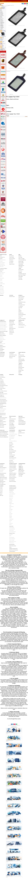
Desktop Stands (11, 420)
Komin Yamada (11, 540)
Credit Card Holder (21, 359)
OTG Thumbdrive (12, 478)
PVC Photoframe (11, 436)
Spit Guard (1, 269)
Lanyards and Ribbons (3, 268)
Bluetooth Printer (3, 328)
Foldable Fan (2, 382)
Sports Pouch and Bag (22, 275)
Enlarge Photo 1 (11, 94)
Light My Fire (11, 506)
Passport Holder (21, 370)
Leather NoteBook (12, 493)
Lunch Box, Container (3, 391)
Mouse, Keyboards (3, 335)
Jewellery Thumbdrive (12, 473)
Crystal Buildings (12, 528)
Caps (1, 255)
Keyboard (1, 336)
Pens (1, 416)
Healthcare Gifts (21, 320)
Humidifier (2, 386)
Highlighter (2, 474)
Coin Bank (1, 379)
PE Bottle (20, 311)
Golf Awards (11, 259)
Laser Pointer (11, 353)
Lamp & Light (2, 352)
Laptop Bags (20, 266)
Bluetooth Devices (3, 321)
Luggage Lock (21, 466)
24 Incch (1, 489)
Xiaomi (10, 524)
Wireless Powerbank (22, 424)
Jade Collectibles (12, 544)
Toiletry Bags (21, 276)
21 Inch (1, 488)
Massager (1, 392)
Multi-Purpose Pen (3, 424)
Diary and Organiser (3, 467)
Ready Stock (2, 430)
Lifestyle (1, 374)
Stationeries (2, 463)
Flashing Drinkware (22, 304)
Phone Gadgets (11, 424)
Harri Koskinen (11, 537)
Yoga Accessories (3, 414)
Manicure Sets (11, 446)
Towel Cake (2, 293)
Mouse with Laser (12, 356)
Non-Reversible (2, 265)
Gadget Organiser (21, 265)
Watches (1, 407)
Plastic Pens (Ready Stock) (4, 436)
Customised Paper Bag (22, 259)
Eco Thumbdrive (11, 470)
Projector (1, 341)
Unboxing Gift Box (3, 406)
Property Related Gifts (3, 400)
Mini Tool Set (11, 449)
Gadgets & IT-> (1, 12)
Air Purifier (2, 375)
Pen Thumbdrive (12, 480)
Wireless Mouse (2, 339)
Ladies (1, 389)
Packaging (1, 17)
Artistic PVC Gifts (12, 431)
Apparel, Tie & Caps (3, 254)
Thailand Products (12, 551)
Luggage (20, 268)
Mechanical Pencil (3, 421)
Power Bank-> (1, 19)
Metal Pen (1, 423)
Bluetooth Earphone (3, 324)
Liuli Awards (11, 261)
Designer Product (12, 533)
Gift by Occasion (12, 320)
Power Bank (20, 416)
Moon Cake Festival (12, 328)
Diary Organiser (2, 468)
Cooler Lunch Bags (21, 258)
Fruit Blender (21, 306)
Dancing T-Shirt (2, 272)
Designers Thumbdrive (13, 469)
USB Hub (1, 350)
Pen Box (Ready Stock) (3, 435)
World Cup (20, 435)
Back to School (11, 321)
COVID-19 (20, 321)
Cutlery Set (1, 23)
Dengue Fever (21, 322)
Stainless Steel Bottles (22, 314)
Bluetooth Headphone (3, 326)
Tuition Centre (11, 332)
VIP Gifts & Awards (12, 485)
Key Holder (20, 361)
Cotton (1, 275)
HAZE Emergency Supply (22, 325)
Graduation (11, 327)
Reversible (1, 266)
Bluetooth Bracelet (3, 322)
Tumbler (20, 317)
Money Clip (20, 364)
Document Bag (21, 261)
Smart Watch (2, 411)
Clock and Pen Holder (22, 356)
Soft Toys (1, 404)
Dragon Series (11, 503)
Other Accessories (21, 470)
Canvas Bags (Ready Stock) (4, 431)
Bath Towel (2, 286)
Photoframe (11, 496)
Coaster (20, 357)
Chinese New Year (12, 324)
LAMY (10, 505)
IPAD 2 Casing (11, 492)
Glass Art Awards (12, 258)
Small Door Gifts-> (1, 20)
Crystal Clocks (11, 530)
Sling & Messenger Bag (22, 273)
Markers (1, 420)
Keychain (10, 445)
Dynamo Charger (12, 421)
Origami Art (2, 395)
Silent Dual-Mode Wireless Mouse (3, 36)
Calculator (1, 464)
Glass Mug (20, 307)
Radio (1, 342)
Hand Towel (2, 290)
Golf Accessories (2, 384)
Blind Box (1, 10)
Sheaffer (10, 516)
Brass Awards (11, 255)
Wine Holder (20, 279)
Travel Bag (20, 277)
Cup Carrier (20, 303)
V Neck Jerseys (2, 283)
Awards (10, 254)
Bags (19, 254)
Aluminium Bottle (21, 296)
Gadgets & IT (2, 320)
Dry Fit (1, 276)
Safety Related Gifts (3, 403)
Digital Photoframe (3, 397)
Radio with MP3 (2, 343)
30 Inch (1, 492)
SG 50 (10, 535)
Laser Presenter (12, 352)
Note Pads (1, 480)
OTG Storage (11, 423)
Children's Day (11, 322)
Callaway (10, 499)
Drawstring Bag (21, 262)
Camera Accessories (12, 418)
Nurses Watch (2, 410)
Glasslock (10, 500)
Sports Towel (2, 292)
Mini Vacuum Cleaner (3, 478)
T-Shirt (1, 271)
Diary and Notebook (22, 360)
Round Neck (2, 278)
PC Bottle (20, 310)
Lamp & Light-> (1, 14)
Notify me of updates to (3, 49)
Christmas (11, 325)
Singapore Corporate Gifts (13, 548)
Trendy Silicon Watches (13, 441)
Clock (1, 378)
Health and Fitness (22, 324)
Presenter (11, 357)
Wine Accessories (3, 413)
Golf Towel (1, 289)
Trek (10, 521)
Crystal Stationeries (12, 531)
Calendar (1, 466)
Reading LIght (2, 355)
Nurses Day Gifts (21, 327)
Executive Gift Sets (3, 473)
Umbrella (1, 485)
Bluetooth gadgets (3, 325)
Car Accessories (2, 377)
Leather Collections (22, 352)
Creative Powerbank (22, 417)
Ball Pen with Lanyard (3, 417)
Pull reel (10, 453)
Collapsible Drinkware (22, 302)
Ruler (10, 439)
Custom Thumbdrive (12, 467)
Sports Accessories (22, 430)
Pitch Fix (10, 510)
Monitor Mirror (2, 334)
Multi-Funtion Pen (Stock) (4, 434)
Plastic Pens (2, 427)
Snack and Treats (12, 296)
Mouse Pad (2, 338)
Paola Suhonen (11, 542)
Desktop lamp (2, 353)
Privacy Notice (1, 39)
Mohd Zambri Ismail (12, 541)
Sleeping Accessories (2, 27)
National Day (11, 329)
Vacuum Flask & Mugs (22, 318)
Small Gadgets (11, 456)
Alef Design (11, 491)
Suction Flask (21, 315)
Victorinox (11, 523)
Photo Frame (2, 396)
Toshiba (10, 520)
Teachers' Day (11, 331)
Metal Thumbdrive (12, 475)
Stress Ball (11, 460)
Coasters (20, 300)
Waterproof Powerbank (22, 423)
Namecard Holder (21, 367)
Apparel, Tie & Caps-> (2, 8)
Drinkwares (20, 295)
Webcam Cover (11, 462)
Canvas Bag (20, 257)
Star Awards (11, 262)
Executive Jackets (3, 259)
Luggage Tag (20, 363)
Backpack (20, 255)
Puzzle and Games (3, 402)
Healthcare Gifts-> (1, 13)
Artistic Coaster (11, 432)
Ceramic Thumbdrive (12, 464)
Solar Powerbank (21, 420)
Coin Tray (10, 442)
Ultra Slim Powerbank (22, 421)
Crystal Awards (11, 257)
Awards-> (1, 9)
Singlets (1, 282)
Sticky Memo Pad (2, 484)
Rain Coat (1, 495)
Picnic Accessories (3, 399)
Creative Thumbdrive (12, 466)
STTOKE (10, 517)
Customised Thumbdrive (13, 434)
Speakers (1, 345)
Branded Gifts (11, 489)
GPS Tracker (2, 332)
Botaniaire (11, 498)
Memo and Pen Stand (3, 477)
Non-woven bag (21, 269)
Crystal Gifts (11, 526)
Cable (10, 417)
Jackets (1, 258)
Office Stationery (2, 481)
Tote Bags (10, 509)
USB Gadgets (2, 349)
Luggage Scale (21, 467)
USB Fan (1, 348)
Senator (10, 514)
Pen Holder (2, 482)
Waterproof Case (12, 428)
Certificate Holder (21, 355)
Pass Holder (20, 368)
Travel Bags (1, 28)
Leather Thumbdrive (12, 474)
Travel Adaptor (21, 474)
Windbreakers (2, 264)
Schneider (10, 513)
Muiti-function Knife (12, 450)
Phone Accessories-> (2, 18)
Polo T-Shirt (2, 273)
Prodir (10, 512)
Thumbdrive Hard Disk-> (2, 22)
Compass (20, 431)
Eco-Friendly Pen (2, 418)
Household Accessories (4, 385)
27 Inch (1, 491)
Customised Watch (3, 408)
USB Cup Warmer (2, 346)
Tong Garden (11, 519)
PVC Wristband (11, 438)
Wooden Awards (11, 264)
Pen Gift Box (2, 425)
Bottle (1, 494)
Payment (1, 38)
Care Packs (11, 295)
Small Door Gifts (12, 430)
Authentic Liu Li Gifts (12, 487)
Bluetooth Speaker (3, 329)
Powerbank (20, 418)
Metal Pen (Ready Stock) (3, 432)
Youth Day (11, 333)
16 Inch (1, 487)
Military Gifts (11, 374)
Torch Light (2, 356)
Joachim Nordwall (12, 538)
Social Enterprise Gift (12, 457)
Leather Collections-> (2, 15)
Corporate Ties (2, 257)
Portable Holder (11, 425)
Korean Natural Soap (12, 545)
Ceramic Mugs (21, 299)
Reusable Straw (21, 313)
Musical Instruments (3, 393)
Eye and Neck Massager (4, 331)
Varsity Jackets (2, 262)
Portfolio (20, 371)
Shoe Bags (20, 272)
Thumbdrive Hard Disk (13, 463)
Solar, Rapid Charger (12, 427)
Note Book (1, 470)
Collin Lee (10, 534)
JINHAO (10, 502)
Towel (1, 285)
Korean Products (2, 388)
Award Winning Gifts (12, 488)
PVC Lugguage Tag (12, 435)
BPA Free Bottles (21, 297)
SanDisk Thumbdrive (12, 481)
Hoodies (1, 261)
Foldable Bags (21, 264)
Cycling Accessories (22, 432)
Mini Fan (10, 448)
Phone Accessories (12, 416)
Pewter (10, 547)
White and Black (11, 459)
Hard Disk (10, 471)
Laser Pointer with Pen (13, 355)
